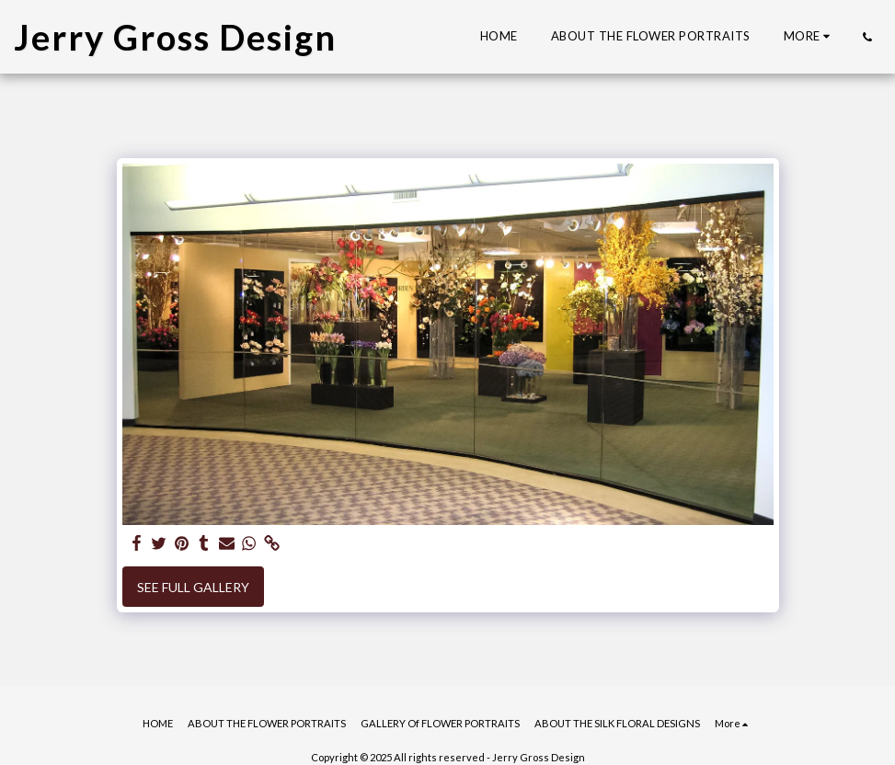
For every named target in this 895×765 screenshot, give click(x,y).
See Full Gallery (193, 587)
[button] (867, 36)
